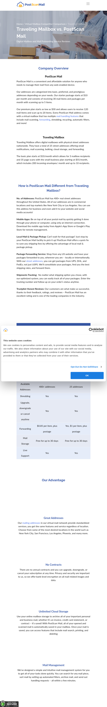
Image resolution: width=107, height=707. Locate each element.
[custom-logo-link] (31, 4)
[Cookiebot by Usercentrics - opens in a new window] (91, 330)
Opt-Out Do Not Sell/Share (84, 367)
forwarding (44, 119)
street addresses (34, 261)
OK (87, 375)
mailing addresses (31, 522)
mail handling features (67, 116)
